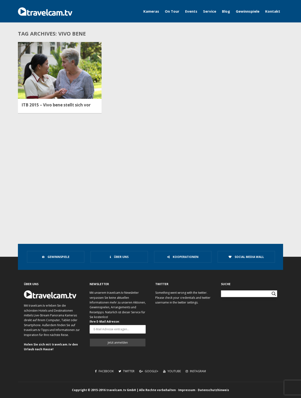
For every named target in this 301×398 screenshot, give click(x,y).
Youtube (172, 371)
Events (191, 11)
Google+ (148, 371)
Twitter (126, 371)
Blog (226, 11)
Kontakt (272, 11)
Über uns (119, 257)
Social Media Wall (246, 257)
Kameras (151, 11)
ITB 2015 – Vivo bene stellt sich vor (56, 105)
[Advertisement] (150, 197)
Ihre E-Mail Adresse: (105, 321)
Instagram (196, 371)
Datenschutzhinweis (213, 390)
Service (209, 11)
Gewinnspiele (247, 11)
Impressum (186, 390)
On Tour (172, 11)
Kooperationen (183, 257)
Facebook (104, 371)
